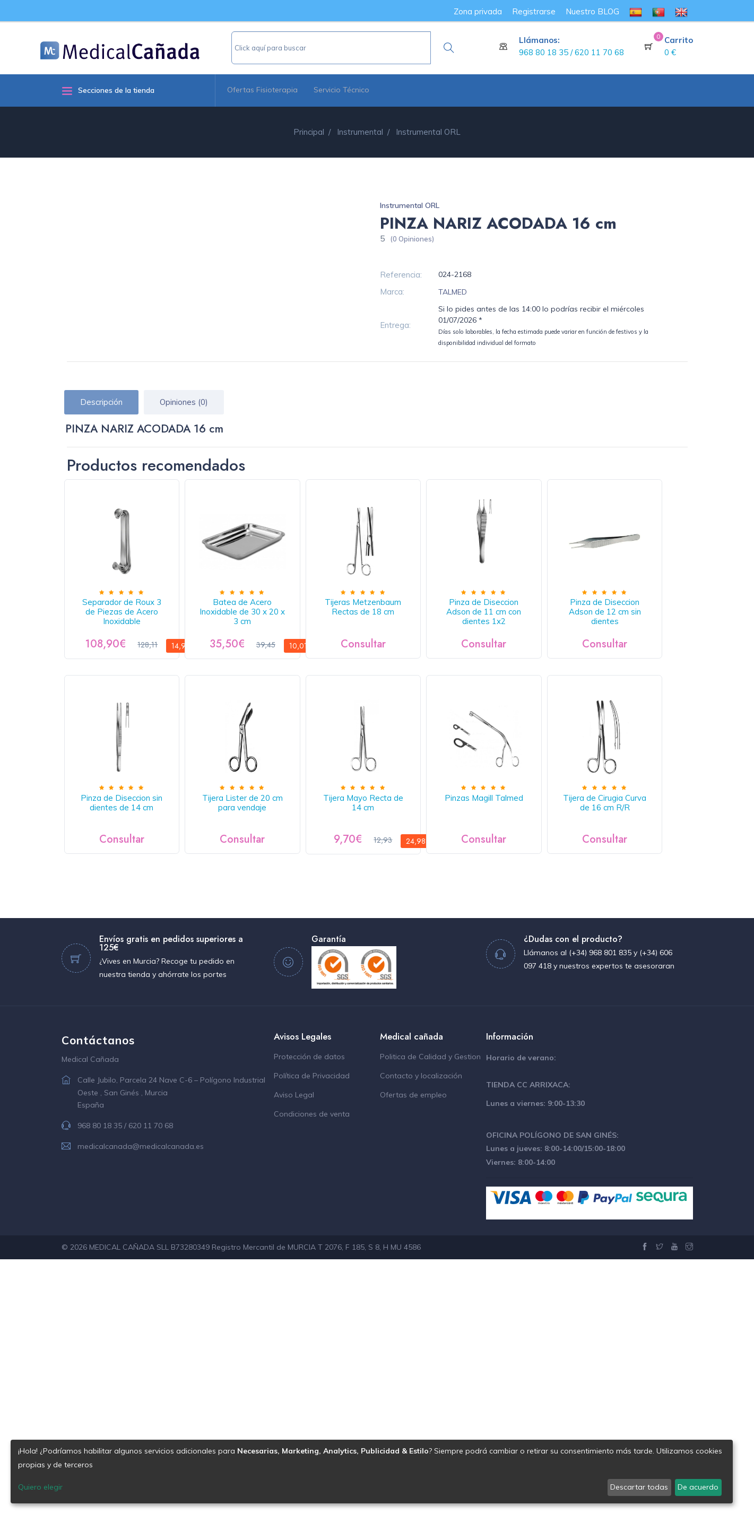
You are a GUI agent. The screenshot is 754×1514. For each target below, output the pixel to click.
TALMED (452, 292)
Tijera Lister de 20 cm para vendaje (413, 842)
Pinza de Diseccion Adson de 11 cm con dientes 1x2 (553, 627)
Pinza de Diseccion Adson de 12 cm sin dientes (131, 842)
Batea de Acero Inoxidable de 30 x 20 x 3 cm (272, 627)
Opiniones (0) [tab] (184, 402)
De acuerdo (698, 1487)
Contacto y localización (421, 1330)
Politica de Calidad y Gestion (430, 1311)
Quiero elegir (40, 1487)
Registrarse (534, 11)
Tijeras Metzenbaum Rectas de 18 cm (412, 627)
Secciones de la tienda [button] (108, 90)
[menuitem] (635, 11)
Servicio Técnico (341, 89)
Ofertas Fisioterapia (262, 89)
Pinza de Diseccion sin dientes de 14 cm (272, 842)
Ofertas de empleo (413, 1349)
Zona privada (478, 11)
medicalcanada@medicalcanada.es (140, 1401)
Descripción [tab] (101, 402)
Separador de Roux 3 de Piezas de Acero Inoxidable (131, 627)
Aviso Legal (294, 1349)
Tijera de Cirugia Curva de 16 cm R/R (272, 1058)
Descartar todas (639, 1487)
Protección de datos (309, 1311)
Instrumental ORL (409, 205)
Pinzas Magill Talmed (131, 1053)
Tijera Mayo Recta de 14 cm (553, 838)
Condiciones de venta (312, 1368)
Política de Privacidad (312, 1330)
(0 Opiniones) (412, 239)
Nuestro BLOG (592, 11)
